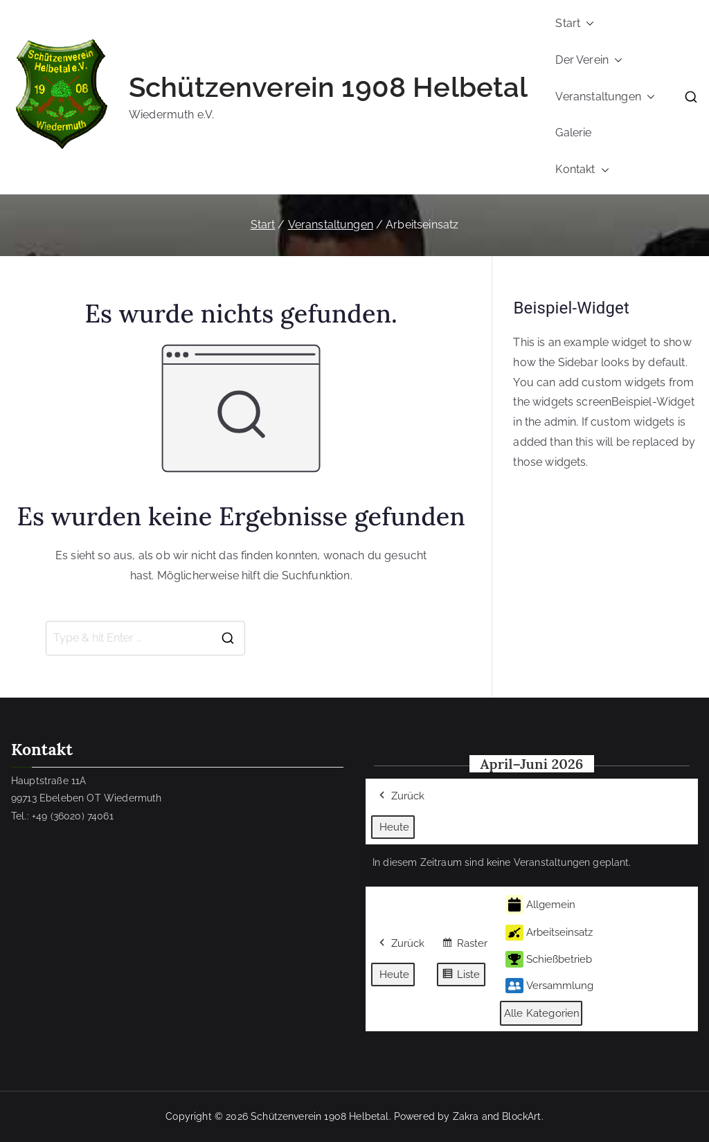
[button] (587, 24)
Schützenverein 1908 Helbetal (328, 87)
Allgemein (540, 905)
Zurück (400, 797)
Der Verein (588, 61)
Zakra (466, 1116)
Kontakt (582, 170)
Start (574, 24)
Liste (461, 976)
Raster (464, 946)
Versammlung (549, 985)
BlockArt (521, 1116)
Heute (394, 827)
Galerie (573, 132)
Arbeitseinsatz (549, 933)
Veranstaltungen (604, 97)
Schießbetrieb (548, 959)
